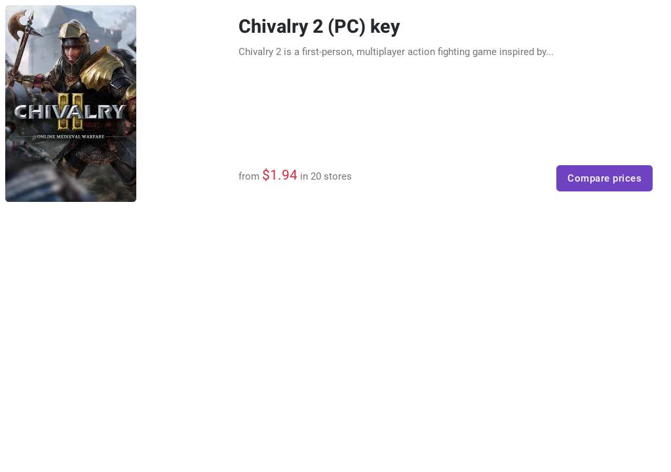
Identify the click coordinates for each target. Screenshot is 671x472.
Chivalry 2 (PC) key (319, 27)
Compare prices (604, 178)
